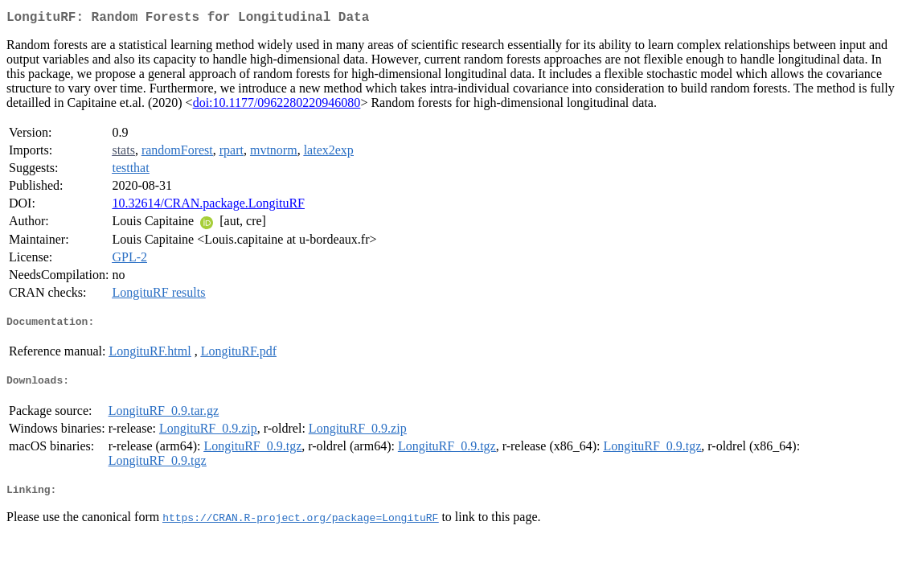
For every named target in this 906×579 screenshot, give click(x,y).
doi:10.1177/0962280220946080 (277, 106)
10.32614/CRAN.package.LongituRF (208, 206)
